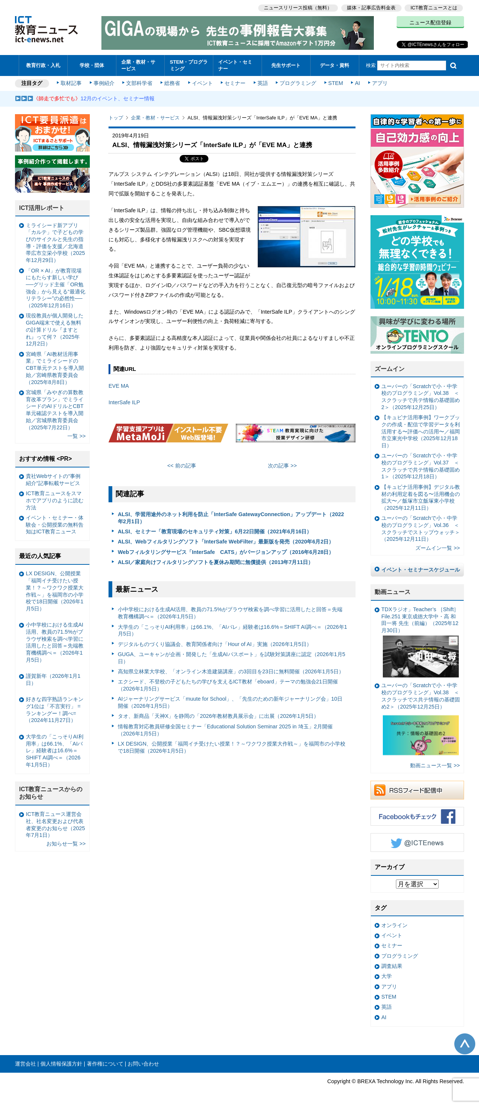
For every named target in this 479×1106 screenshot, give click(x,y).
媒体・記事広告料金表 (371, 7)
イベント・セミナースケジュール (420, 570)
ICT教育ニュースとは (434, 7)
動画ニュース (393, 592)
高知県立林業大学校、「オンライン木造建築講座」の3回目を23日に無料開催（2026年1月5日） (231, 671)
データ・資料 (334, 65)
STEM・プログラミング (189, 65)
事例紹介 (104, 83)
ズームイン (390, 369)
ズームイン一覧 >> (437, 548)
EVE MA (119, 386)
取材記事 (71, 83)
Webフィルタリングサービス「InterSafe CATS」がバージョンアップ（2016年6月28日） (226, 552)
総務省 (172, 83)
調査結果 (391, 966)
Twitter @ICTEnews (417, 842)
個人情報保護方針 (61, 1064)
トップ (116, 118)
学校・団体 (92, 65)
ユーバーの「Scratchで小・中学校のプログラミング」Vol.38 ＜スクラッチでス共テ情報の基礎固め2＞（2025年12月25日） (420, 720)
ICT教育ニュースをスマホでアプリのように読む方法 (54, 500)
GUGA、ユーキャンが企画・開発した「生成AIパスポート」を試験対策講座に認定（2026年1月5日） (231, 657)
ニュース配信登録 (430, 22)
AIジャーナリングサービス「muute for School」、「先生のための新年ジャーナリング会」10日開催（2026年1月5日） (230, 702)
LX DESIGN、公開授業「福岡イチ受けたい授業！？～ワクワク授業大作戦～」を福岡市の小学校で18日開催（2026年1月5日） (232, 747)
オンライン (394, 925)
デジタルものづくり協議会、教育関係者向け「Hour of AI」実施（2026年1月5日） (215, 644)
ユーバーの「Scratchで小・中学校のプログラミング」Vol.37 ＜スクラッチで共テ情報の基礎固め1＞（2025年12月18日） (420, 466)
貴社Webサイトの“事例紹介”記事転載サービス (53, 479)
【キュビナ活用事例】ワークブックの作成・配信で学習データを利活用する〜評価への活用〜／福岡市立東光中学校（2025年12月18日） (420, 431)
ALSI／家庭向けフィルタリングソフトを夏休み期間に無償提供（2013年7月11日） (216, 562)
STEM (335, 83)
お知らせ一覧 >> (66, 844)
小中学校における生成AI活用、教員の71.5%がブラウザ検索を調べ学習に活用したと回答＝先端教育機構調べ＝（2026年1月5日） (230, 612)
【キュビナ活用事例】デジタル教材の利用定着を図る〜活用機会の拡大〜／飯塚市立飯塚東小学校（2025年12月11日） (420, 497)
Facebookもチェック (417, 816)
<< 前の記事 (181, 466)
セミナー (235, 83)
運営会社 (25, 1064)
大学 (386, 976)
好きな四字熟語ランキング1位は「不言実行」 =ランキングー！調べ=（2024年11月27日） (54, 709)
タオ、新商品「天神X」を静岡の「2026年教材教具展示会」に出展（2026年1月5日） (218, 716)
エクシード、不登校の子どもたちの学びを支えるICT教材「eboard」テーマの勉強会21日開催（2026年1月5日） (228, 685)
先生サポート (285, 65)
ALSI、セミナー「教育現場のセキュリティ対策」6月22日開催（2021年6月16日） (215, 531)
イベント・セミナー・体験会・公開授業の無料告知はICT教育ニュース (54, 524)
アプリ (380, 83)
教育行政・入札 (43, 65)
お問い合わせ (143, 1064)
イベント (202, 83)
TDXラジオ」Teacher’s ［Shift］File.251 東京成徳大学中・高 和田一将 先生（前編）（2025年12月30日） (420, 641)
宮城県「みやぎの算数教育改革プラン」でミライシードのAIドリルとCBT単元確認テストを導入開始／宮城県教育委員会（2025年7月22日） (54, 409)
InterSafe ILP (124, 402)
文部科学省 (139, 83)
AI (357, 83)
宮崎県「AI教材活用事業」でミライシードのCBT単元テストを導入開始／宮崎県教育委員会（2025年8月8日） (55, 368)
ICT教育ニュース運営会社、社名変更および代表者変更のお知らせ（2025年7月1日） (55, 824)
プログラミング (298, 83)
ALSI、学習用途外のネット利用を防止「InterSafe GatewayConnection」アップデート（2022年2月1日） (231, 517)
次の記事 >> (282, 466)
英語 (262, 83)
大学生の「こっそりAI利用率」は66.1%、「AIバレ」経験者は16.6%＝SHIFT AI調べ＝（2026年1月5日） (232, 630)
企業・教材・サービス (138, 65)
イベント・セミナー (235, 65)
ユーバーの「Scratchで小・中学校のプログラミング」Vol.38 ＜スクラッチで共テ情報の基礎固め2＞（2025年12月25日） (420, 396)
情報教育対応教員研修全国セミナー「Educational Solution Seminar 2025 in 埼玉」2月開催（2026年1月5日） (225, 730)
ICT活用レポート (42, 208)
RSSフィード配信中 (417, 790)
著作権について (105, 1064)
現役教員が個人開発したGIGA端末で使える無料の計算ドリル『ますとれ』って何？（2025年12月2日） (54, 330)
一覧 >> (76, 436)
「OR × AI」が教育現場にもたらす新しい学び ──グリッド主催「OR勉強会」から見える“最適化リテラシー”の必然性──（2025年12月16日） (55, 288)
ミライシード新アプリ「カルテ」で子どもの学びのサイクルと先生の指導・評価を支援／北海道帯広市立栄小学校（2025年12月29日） (55, 242)
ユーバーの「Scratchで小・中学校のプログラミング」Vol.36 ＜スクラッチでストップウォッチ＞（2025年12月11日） (420, 528)
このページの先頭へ (464, 1043)
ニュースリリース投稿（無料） (298, 7)
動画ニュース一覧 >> (435, 765)
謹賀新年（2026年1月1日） (53, 679)
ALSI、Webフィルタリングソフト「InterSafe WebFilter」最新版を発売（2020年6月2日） (226, 542)
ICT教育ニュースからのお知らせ (51, 793)
